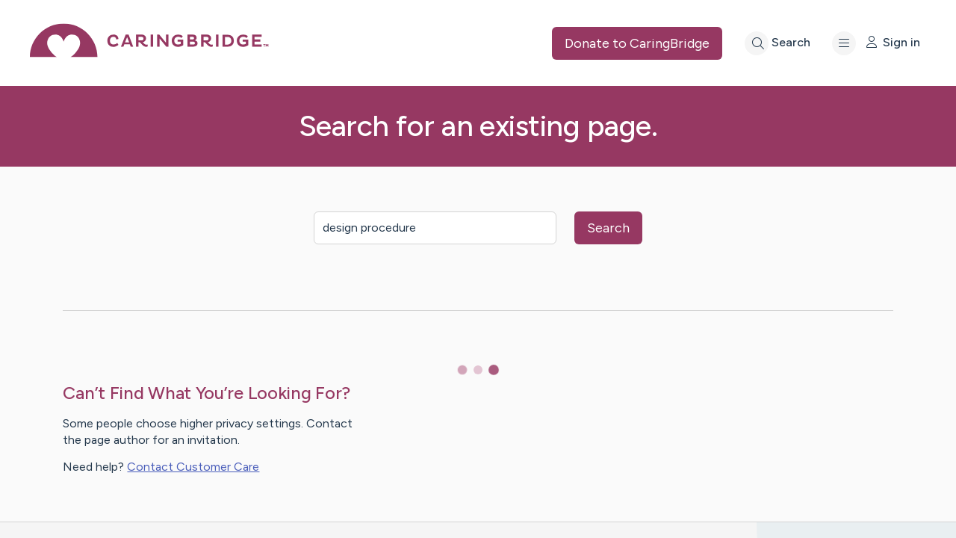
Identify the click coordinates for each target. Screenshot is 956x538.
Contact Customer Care (193, 467)
